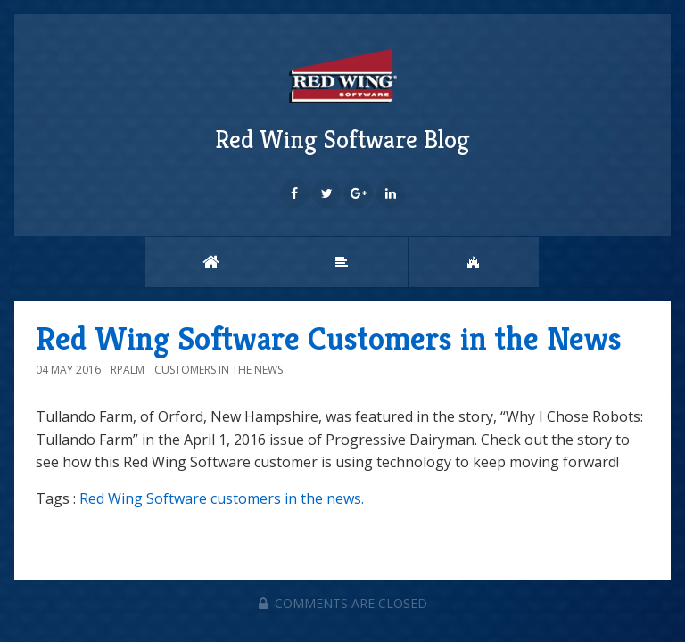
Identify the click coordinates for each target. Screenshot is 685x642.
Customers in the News (218, 369)
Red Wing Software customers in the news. (221, 498)
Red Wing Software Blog (342, 99)
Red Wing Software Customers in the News (329, 338)
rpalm (127, 369)
